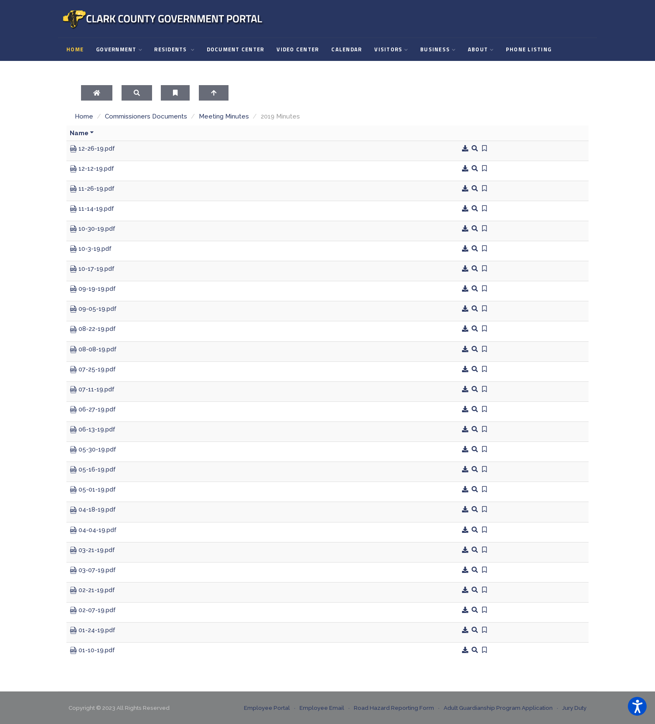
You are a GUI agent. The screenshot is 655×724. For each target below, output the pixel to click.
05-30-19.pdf (93, 450)
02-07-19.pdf (93, 610)
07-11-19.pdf (92, 390)
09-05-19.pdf (93, 309)
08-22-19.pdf (93, 329)
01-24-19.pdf (92, 630)
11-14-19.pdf (92, 209)
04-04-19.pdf (93, 530)
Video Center (298, 49)
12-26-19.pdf (92, 149)
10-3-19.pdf (91, 249)
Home (75, 49)
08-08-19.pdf (93, 350)
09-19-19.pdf (93, 289)
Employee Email (322, 707)
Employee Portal (267, 707)
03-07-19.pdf (93, 570)
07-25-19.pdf (93, 370)
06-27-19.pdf (93, 410)
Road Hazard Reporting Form (394, 707)
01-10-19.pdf (92, 650)
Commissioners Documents (146, 116)
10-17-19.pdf (92, 269)
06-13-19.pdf (92, 430)
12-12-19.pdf (92, 169)
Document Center (235, 49)
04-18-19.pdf (93, 510)
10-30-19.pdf (92, 229)
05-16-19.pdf (93, 470)
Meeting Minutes (224, 116)
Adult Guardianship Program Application (498, 707)
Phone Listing (528, 49)
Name (82, 133)
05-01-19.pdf (93, 490)
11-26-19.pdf (92, 189)
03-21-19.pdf (92, 550)
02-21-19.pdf (92, 590)
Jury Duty (574, 707)
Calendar (346, 49)
